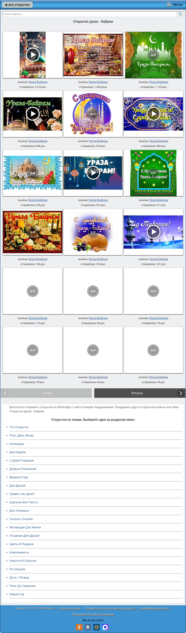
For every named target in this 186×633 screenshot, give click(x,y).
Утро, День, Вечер (21, 435)
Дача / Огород (19, 577)
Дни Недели (17, 452)
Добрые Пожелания (22, 469)
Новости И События (22, 561)
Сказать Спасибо (21, 519)
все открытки (17, 5)
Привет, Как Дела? (22, 494)
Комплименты (19, 552)
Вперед (137, 393)
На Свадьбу (17, 569)
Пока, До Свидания (22, 586)
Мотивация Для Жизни (25, 527)
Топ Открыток (19, 427)
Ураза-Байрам (37, 82)
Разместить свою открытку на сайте (110, 608)
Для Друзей (17, 485)
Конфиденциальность (154, 608)
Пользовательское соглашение (93, 614)
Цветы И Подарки (21, 544)
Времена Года (18, 477)
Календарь (16, 444)
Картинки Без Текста (23, 502)
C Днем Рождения (21, 460)
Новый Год (16, 594)
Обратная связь (70, 608)
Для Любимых (19, 510)
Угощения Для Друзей (24, 535)
